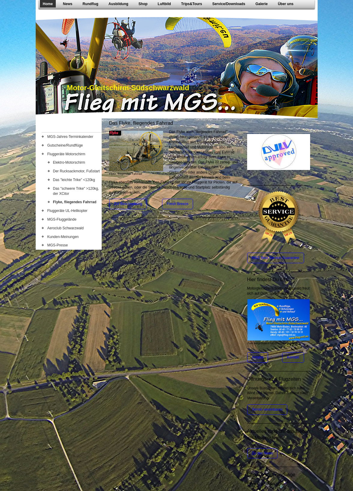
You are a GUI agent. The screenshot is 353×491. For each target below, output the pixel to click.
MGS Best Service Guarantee (275, 258)
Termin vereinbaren (267, 409)
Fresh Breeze (177, 204)
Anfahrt (258, 357)
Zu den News (262, 453)
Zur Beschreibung (128, 204)
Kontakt (293, 357)
